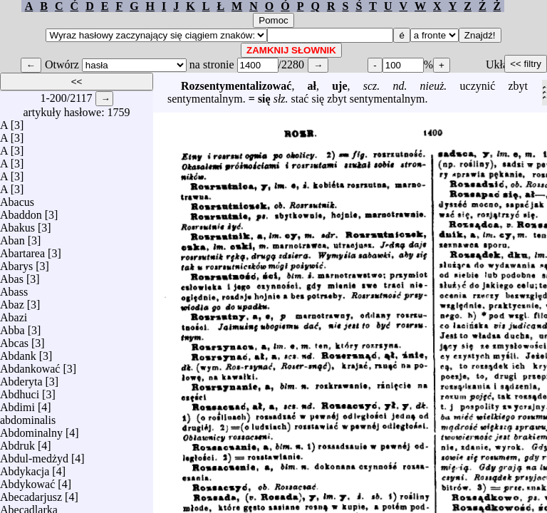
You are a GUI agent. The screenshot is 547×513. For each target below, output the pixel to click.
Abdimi (17, 404)
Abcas (14, 339)
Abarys (16, 262)
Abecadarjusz (31, 493)
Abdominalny (31, 429)
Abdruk (17, 442)
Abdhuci (19, 391)
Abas (12, 275)
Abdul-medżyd (34, 455)
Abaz (12, 301)
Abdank (18, 352)
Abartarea (22, 250)
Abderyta (21, 378)
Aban (12, 237)
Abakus (17, 224)
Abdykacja (24, 468)
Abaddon (21, 211)
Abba (12, 327)
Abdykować (27, 481)
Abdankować (30, 365)
